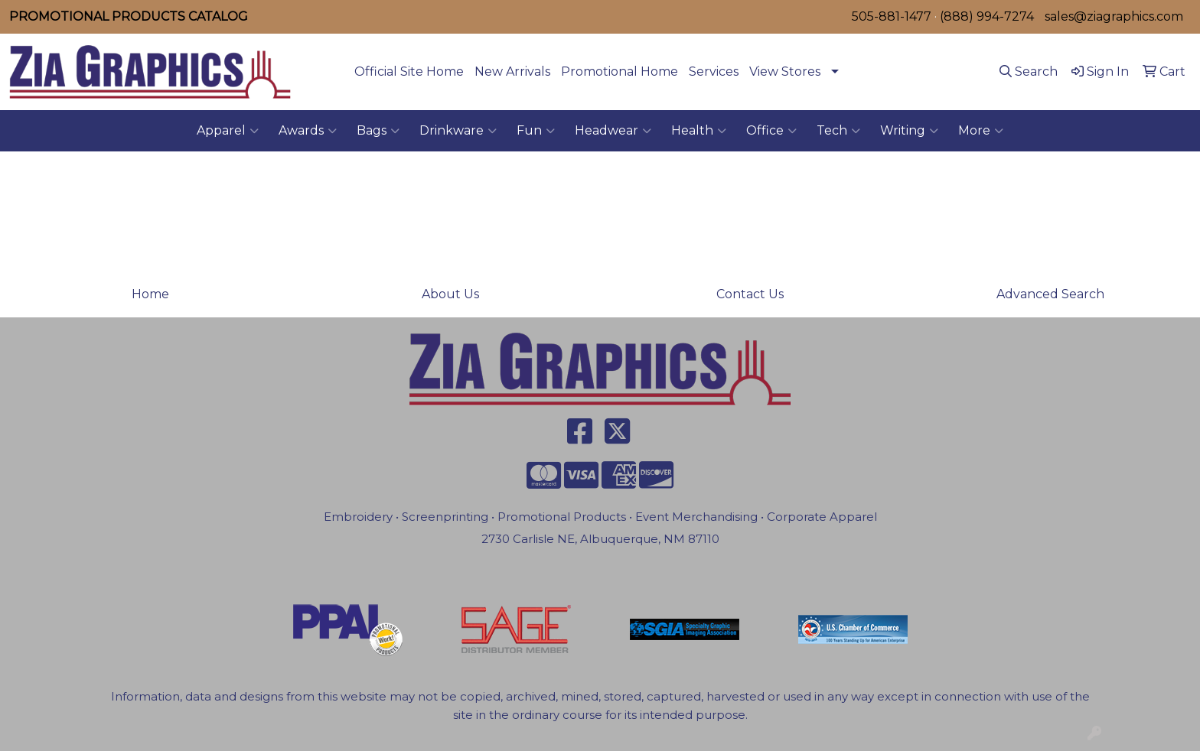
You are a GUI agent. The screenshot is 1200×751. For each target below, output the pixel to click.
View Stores (784, 71)
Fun (536, 131)
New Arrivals (512, 71)
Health (698, 131)
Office (771, 131)
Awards (308, 131)
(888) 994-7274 (987, 16)
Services (714, 71)
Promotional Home (619, 71)
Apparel (228, 131)
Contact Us (750, 294)
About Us (450, 294)
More (980, 131)
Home (150, 294)
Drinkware (458, 131)
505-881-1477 (891, 16)
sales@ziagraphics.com (1114, 16)
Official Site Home (409, 71)
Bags (378, 131)
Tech (838, 131)
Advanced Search (1050, 294)
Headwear (613, 131)
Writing (909, 131)
